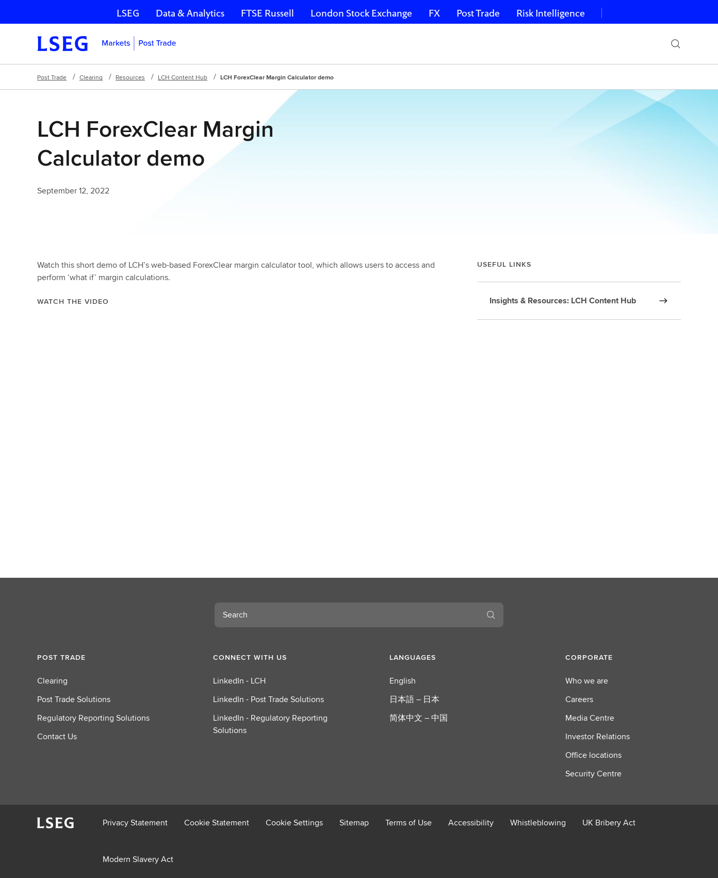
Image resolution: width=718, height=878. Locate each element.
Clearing (91, 77)
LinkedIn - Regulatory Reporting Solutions (270, 724)
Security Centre (593, 773)
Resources (130, 77)
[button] (95, 657)
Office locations (593, 755)
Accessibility (471, 822)
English (402, 681)
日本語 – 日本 (414, 699)
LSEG (128, 13)
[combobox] (347, 615)
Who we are (586, 681)
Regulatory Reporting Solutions (93, 718)
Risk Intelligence (550, 13)
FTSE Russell (267, 13)
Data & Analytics (190, 13)
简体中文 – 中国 (418, 718)
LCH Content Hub (182, 77)
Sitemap (354, 822)
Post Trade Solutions (73, 699)
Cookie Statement (216, 822)
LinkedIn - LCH (239, 681)
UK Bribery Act (608, 822)
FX (434, 13)
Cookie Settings (294, 822)
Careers (579, 699)
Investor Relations (597, 736)
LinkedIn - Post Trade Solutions (268, 699)
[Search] (675, 44)
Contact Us (57, 736)
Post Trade (478, 13)
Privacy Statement (135, 822)
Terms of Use (408, 822)
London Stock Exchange (361, 13)
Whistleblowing (538, 822)
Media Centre (589, 718)
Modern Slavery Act (138, 859)
